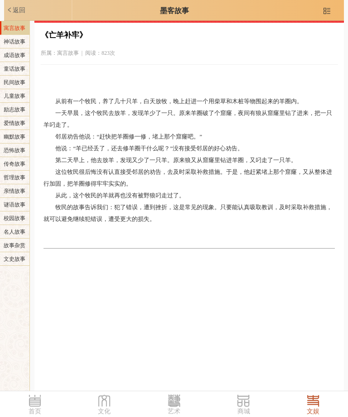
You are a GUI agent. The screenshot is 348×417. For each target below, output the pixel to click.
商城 (243, 411)
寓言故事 (14, 28)
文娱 (313, 411)
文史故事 (14, 259)
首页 (35, 411)
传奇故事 (14, 164)
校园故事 (14, 218)
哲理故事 (14, 177)
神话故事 (14, 41)
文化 (104, 411)
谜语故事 (14, 204)
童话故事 (14, 69)
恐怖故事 (14, 150)
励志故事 (14, 109)
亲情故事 (14, 191)
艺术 (174, 411)
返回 (15, 10)
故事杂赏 (14, 245)
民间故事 (14, 82)
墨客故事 (174, 10)
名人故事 (14, 232)
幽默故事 (14, 137)
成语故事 (14, 55)
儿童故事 (14, 96)
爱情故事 (14, 123)
